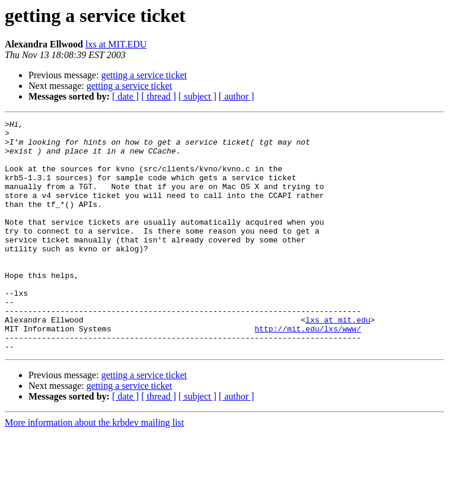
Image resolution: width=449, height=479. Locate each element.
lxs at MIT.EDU (116, 44)
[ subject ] (197, 96)
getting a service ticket (144, 75)
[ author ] (236, 96)
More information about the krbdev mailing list (94, 469)
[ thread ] (158, 96)
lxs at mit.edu (337, 360)
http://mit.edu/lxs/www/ (307, 371)
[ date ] (125, 96)
